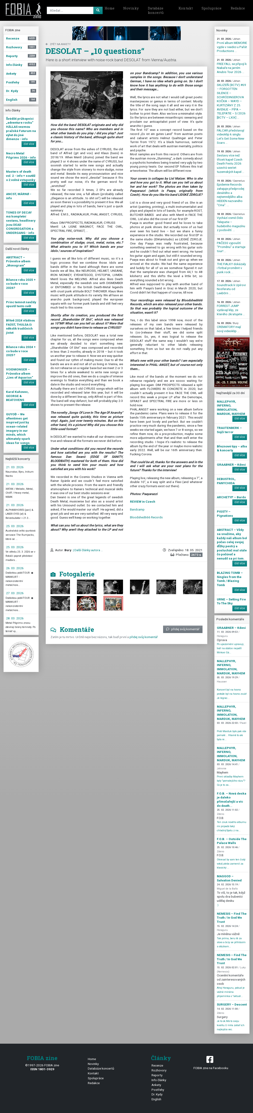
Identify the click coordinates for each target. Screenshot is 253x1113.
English (156, 1099)
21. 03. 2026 (15, 467)
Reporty (157, 1075)
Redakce (238, 8)
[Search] (70, 10)
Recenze (157, 1065)
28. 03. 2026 (15, 618)
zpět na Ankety (58, 44)
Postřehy (158, 1090)
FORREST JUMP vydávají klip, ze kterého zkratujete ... (231, 308)
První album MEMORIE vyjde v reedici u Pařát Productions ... (232, 45)
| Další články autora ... (87, 550)
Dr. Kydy (157, 1094)
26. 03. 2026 (15, 568)
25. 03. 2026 (15, 526)
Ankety (156, 1085)
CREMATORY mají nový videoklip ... (229, 327)
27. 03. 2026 (15, 593)
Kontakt (185, 8)
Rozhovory (159, 1070)
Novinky (131, 8)
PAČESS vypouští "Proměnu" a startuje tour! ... (231, 245)
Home (109, 8)
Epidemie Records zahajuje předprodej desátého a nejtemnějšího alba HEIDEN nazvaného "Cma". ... (231, 193)
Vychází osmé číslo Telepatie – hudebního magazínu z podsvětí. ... (231, 222)
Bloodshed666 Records (146, 517)
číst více (29, 144)
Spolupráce (211, 8)
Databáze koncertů (156, 10)
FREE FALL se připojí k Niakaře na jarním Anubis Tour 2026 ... (232, 66)
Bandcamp (137, 509)
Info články (159, 1080)
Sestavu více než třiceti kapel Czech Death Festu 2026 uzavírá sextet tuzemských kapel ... (230, 161)
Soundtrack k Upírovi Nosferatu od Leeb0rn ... (231, 287)
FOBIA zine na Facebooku (210, 1062)
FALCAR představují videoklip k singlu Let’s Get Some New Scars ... (230, 134)
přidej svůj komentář (182, 629)
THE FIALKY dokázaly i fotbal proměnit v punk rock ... (231, 266)
